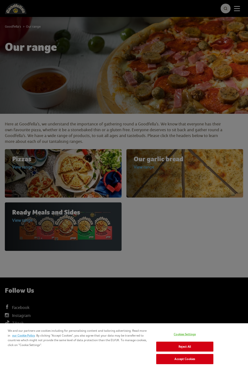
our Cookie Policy (23, 335)
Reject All (184, 346)
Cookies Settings (185, 334)
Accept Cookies (184, 359)
